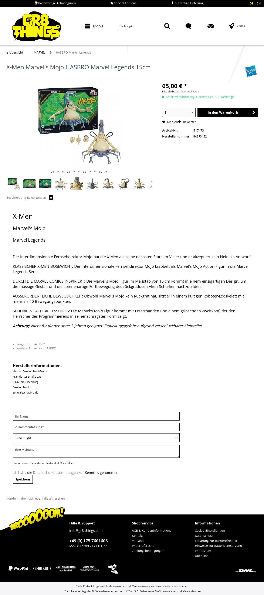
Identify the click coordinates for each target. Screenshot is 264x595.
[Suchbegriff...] (145, 26)
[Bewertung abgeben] (96, 437)
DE (252, 3)
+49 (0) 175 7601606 (88, 541)
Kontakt (137, 536)
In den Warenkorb (231, 112)
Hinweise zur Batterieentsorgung (218, 546)
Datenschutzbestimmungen (55, 472)
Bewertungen (40, 198)
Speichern (23, 479)
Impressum (203, 551)
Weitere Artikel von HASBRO (34, 348)
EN (259, 3)
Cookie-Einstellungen (210, 530)
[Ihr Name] (96, 416)
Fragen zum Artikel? (29, 344)
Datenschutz (204, 536)
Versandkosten (141, 586)
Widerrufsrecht (143, 546)
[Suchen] (167, 26)
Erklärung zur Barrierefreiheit (216, 541)
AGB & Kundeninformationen (152, 530)
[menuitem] (93, 33)
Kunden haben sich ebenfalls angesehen (35, 498)
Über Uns (201, 556)
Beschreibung (16, 198)
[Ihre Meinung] (96, 451)
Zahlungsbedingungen (148, 551)
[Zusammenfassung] (96, 427)
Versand (138, 541)
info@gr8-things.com (86, 530)
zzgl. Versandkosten (187, 91)
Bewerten (187, 122)
